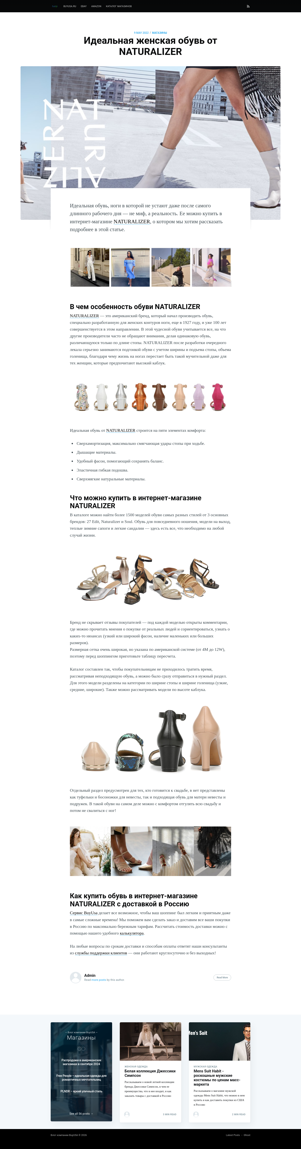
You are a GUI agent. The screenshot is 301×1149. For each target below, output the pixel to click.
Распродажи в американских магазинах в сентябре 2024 (81, 1061)
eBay (84, 6)
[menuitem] (70, 6)
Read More (222, 977)
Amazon (96, 6)
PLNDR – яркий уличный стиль (81, 1090)
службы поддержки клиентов (101, 952)
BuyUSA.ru (69, 6)
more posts (99, 980)
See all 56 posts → (81, 1113)
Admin (90, 975)
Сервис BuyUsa (84, 912)
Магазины (159, 32)
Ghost (247, 1135)
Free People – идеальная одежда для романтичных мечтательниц (81, 1076)
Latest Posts (233, 1135)
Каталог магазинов (119, 6)
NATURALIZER (132, 221)
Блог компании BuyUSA (64, 1135)
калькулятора (132, 933)
